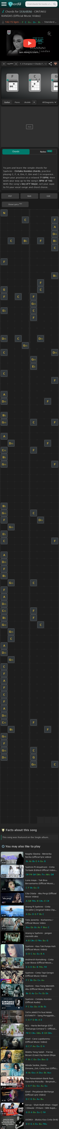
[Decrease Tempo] (3, 64)
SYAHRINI (25, 11)
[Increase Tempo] (16, 64)
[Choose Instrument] (34, 102)
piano (17, 102)
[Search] (54, 4)
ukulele (27, 102)
